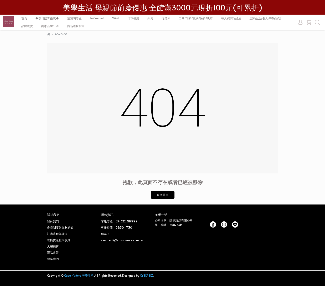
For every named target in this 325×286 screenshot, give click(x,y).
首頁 (24, 18)
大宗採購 (53, 246)
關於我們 (53, 221)
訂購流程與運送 (57, 234)
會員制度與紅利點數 (60, 228)
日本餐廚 (133, 18)
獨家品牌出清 (50, 26)
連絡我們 (53, 259)
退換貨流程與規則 (58, 240)
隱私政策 (53, 253)
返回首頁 (162, 195)
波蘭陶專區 (74, 18)
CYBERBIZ (146, 275)
